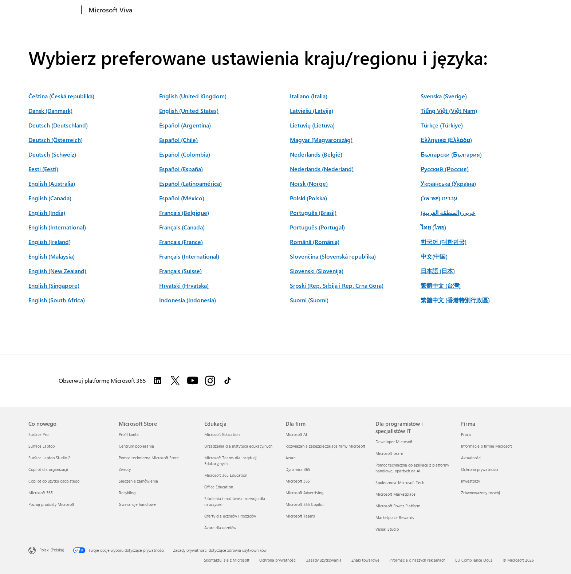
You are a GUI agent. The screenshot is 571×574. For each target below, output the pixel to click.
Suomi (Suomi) (309, 300)
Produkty (149, 10)
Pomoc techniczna (238, 10)
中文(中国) (434, 256)
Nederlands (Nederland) (322, 169)
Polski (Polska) (308, 198)
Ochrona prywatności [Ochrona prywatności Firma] (479, 469)
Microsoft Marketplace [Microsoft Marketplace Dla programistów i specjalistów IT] (395, 494)
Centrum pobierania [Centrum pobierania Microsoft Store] (136, 446)
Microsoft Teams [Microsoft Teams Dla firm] (300, 516)
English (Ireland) (49, 241)
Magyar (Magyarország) (321, 140)
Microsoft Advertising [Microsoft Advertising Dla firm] (304, 492)
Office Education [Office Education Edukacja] (218, 487)
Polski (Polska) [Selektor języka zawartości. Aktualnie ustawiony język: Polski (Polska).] (51, 550)
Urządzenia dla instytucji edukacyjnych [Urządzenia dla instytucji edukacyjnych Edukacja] (238, 446)
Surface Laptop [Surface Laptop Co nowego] (41, 446)
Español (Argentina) (185, 125)
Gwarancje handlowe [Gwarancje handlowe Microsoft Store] (137, 504)
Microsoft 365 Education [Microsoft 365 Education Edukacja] (225, 475)
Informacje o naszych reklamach (417, 560)
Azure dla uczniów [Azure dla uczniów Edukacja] (220, 527)
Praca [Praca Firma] (466, 434)
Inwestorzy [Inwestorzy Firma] (470, 481)
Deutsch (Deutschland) (58, 125)
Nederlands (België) (316, 154)
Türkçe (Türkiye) (442, 125)
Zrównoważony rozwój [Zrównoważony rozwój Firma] (480, 492)
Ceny (176, 10)
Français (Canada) (182, 227)
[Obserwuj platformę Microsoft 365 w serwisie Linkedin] (158, 380)
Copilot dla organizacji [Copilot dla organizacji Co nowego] (48, 469)
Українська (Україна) (448, 183)
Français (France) (181, 241)
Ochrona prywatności (277, 560)
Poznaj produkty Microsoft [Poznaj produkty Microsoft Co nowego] (51, 504)
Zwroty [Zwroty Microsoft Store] (125, 469)
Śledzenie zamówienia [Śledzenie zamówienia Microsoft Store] (138, 481)
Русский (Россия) (445, 169)
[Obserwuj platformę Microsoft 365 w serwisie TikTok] (227, 380)
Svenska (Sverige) (444, 96)
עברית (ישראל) (439, 198)
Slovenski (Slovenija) (316, 271)
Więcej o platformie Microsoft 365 (378, 10)
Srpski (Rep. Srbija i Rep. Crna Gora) (336, 285)
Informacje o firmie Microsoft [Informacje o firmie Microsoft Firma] (486, 446)
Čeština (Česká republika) (61, 96)
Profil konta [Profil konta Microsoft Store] (129, 434)
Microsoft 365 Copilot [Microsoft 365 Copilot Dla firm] (305, 504)
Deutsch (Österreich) (55, 140)
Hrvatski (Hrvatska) (184, 285)
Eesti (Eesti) (43, 169)
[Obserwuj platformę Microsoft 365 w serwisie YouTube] (192, 380)
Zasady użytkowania (324, 560)
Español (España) (181, 169)
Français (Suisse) (180, 271)
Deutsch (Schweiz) (52, 154)
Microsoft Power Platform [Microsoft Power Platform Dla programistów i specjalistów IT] (397, 505)
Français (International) (189, 256)
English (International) (57, 227)
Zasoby (198, 10)
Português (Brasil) (313, 212)
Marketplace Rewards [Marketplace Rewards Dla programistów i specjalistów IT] (394, 517)
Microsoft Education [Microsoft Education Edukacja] (222, 434)
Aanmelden (524, 9)
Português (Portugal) (317, 227)
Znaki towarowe (365, 560)
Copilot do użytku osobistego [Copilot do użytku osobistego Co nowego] (53, 481)
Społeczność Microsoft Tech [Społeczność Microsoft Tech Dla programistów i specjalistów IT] (399, 482)
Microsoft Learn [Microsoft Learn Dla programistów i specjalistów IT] (389, 453)
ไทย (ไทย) (433, 227)
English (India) (46, 212)
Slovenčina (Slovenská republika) (333, 256)
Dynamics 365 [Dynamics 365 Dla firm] (298, 469)
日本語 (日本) (438, 271)
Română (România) (314, 241)
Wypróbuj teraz (483, 9)
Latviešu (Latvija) (311, 110)
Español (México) (181, 198)
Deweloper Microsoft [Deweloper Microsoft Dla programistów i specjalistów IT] (394, 441)
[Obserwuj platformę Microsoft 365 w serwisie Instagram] (210, 380)
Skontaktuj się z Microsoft (226, 560)
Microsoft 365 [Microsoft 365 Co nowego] (40, 492)
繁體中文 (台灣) (441, 285)
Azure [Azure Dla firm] (291, 457)
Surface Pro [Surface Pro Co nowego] (38, 434)
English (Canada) (49, 198)
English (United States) (188, 110)
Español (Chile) (178, 140)
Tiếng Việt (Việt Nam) (449, 110)
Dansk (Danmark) (50, 110)
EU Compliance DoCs (474, 560)
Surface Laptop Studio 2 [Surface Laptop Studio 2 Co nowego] (49, 457)
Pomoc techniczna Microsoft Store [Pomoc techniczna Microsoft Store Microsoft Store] (149, 457)
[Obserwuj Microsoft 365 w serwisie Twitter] (175, 380)
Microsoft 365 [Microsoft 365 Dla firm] (298, 481)
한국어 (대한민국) (443, 241)
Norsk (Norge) (309, 183)
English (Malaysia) (51, 256)
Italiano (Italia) (308, 96)
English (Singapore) (53, 285)
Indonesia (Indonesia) (187, 300)
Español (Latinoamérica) (190, 183)
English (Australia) (51, 183)
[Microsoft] (53, 10)
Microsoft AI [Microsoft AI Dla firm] (296, 434)
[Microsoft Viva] (109, 10)
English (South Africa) (56, 300)
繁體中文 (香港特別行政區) (455, 300)
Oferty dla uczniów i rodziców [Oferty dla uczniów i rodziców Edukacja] (230, 516)
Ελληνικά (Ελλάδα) (446, 140)
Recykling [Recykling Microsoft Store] (127, 492)
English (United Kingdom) (193, 96)
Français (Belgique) (184, 212)
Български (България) (451, 154)
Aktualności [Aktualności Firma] (471, 457)
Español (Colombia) (184, 154)
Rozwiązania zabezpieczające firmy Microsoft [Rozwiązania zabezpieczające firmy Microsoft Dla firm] (325, 446)
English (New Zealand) (57, 271)
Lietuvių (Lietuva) (312, 125)
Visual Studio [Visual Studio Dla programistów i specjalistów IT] (387, 529)
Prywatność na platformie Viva (302, 10)
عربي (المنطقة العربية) (448, 212)
